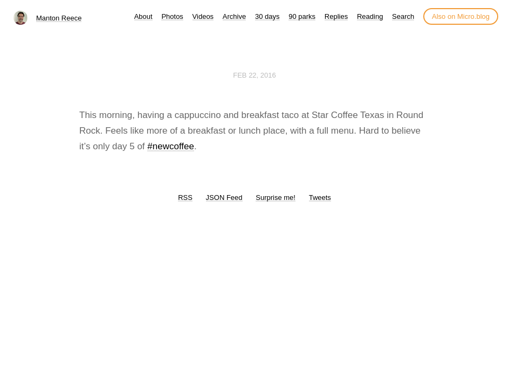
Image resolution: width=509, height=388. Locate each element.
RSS (185, 197)
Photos (172, 16)
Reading (370, 16)
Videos (203, 16)
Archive (234, 16)
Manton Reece (59, 18)
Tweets (320, 197)
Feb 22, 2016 (254, 75)
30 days (267, 16)
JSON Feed (224, 197)
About (143, 16)
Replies (336, 16)
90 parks (301, 16)
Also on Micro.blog (461, 16)
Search (403, 16)
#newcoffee (170, 146)
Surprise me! (275, 197)
